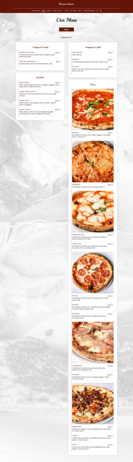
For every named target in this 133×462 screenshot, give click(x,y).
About (80, 10)
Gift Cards (73, 10)
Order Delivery (57, 10)
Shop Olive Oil (36, 10)
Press (66, 10)
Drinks (49, 10)
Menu (43, 10)
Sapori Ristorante (89, 10)
